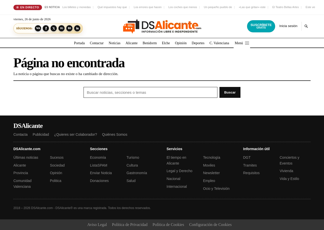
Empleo (209, 181)
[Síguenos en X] (53, 28)
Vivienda (286, 171)
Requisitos (251, 173)
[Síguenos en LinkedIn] (77, 28)
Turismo (133, 157)
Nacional (173, 179)
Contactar (97, 43)
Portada (79, 43)
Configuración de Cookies (210, 224)
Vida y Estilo (289, 179)
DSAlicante (28, 126)
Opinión (181, 43)
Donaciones (99, 181)
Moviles (209, 165)
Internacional (177, 187)
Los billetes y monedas (76, 7)
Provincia (20, 173)
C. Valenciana (219, 43)
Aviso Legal (97, 224)
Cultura (132, 165)
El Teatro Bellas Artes (285, 7)
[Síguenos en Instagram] (61, 28)
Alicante (131, 43)
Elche (166, 43)
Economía (98, 157)
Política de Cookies (168, 224)
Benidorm (150, 43)
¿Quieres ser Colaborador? (75, 134)
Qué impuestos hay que (112, 7)
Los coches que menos (182, 7)
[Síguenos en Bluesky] (69, 28)
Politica (55, 181)
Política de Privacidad (129, 224)
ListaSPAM (98, 165)
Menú (242, 43)
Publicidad (41, 134)
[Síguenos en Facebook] (46, 28)
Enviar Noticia (101, 173)
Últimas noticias (25, 157)
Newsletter (211, 173)
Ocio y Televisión (216, 189)
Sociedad (57, 165)
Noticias (114, 43)
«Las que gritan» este (252, 7)
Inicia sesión (288, 26)
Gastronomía (137, 173)
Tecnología (211, 157)
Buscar (230, 92)
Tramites (250, 165)
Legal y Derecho (179, 171)
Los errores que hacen (147, 7)
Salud (131, 181)
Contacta (20, 134)
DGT (247, 157)
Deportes (198, 43)
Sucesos (57, 157)
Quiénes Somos (114, 134)
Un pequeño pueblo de (218, 7)
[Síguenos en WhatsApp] (38, 28)
